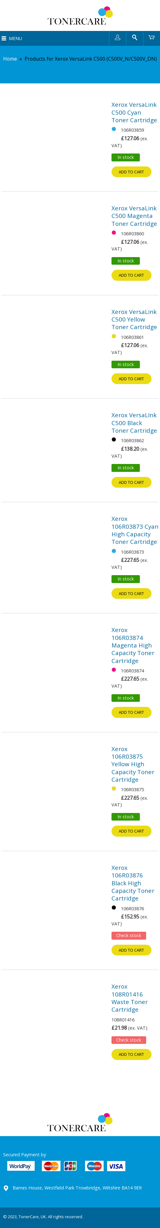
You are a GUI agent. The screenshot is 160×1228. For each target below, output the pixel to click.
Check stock (128, 935)
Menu (15, 38)
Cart (151, 37)
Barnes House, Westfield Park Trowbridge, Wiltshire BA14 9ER (77, 1188)
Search (134, 37)
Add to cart (131, 172)
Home (10, 58)
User (117, 37)
